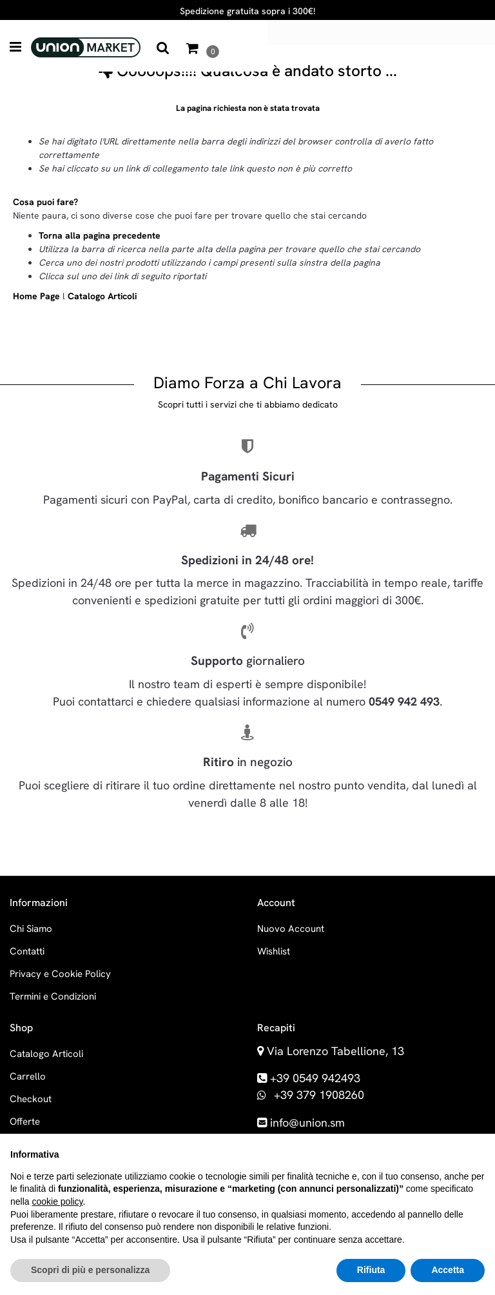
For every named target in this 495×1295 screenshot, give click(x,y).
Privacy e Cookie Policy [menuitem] (60, 973)
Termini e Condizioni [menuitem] (53, 996)
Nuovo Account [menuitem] (290, 928)
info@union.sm (307, 1122)
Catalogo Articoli (102, 296)
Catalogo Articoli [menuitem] (46, 1053)
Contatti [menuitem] (27, 951)
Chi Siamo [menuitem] (31, 928)
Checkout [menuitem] (31, 1098)
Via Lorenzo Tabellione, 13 (335, 1050)
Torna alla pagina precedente (99, 235)
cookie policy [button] (57, 1201)
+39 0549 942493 (315, 1078)
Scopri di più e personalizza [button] (90, 1270)
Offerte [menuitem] (25, 1121)
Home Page (38, 296)
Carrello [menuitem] (28, 1076)
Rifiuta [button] (371, 1270)
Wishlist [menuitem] (273, 951)
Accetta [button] (447, 1270)
